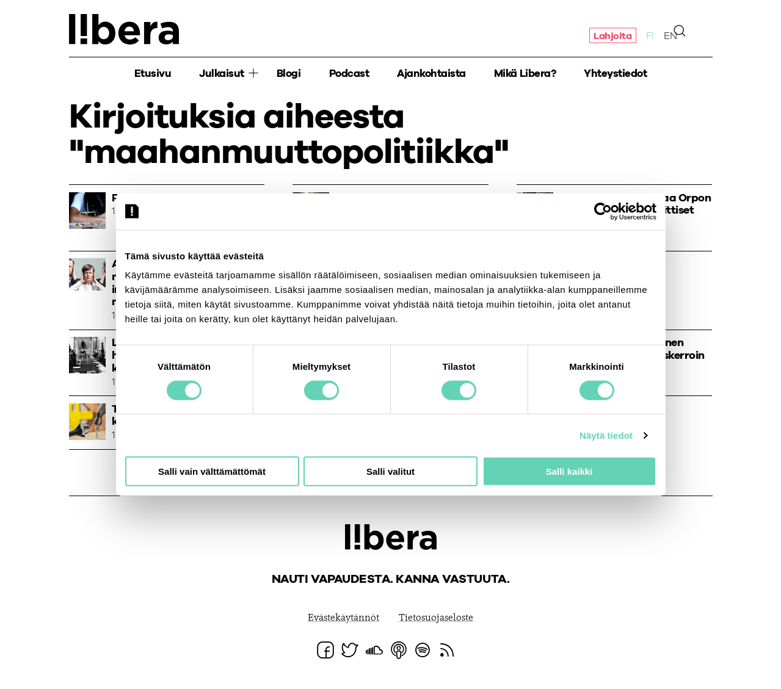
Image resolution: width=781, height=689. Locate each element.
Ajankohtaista (431, 73)
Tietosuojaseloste (436, 618)
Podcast (349, 73)
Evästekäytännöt (343, 618)
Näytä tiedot (606, 435)
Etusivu (153, 73)
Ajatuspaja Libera (124, 29)
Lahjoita (612, 35)
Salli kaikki (569, 471)
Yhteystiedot (615, 73)
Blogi (289, 73)
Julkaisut (221, 73)
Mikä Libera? (525, 73)
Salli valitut (390, 471)
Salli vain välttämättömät (212, 471)
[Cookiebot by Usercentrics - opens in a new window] (603, 211)
